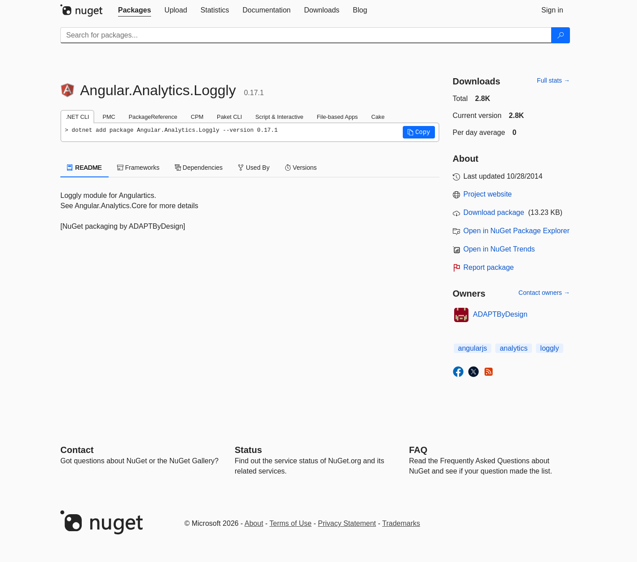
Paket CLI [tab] (229, 116)
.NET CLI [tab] (77, 116)
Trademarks (401, 523)
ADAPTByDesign (500, 314)
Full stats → (553, 80)
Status (248, 450)
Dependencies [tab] (199, 167)
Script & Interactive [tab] (279, 116)
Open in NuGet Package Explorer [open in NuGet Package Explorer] (517, 231)
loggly (549, 348)
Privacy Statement (347, 523)
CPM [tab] (197, 116)
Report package (489, 267)
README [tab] (84, 167)
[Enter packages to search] (306, 35)
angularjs (472, 348)
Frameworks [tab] (138, 167)
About (254, 523)
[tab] (134, 10)
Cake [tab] (377, 116)
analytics (513, 348)
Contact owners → (544, 292)
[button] (419, 132)
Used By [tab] (254, 167)
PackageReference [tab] (153, 116)
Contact (76, 450)
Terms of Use (291, 523)
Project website (488, 194)
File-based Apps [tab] (337, 116)
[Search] (560, 35)
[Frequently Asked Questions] (418, 450)
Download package (494, 212)
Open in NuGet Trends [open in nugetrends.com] (499, 249)
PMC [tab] (108, 116)
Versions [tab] (301, 167)
